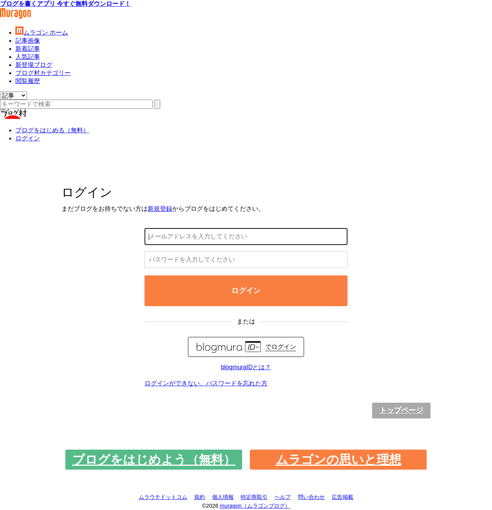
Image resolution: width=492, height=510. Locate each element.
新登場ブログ (33, 65)
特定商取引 (254, 497)
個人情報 (223, 497)
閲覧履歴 (27, 81)
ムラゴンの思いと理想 (338, 460)
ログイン (27, 138)
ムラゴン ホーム (41, 32)
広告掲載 (342, 497)
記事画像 (27, 40)
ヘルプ (282, 497)
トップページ (401, 410)
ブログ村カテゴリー (43, 73)
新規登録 (160, 208)
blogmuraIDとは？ (246, 367)
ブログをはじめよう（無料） (154, 460)
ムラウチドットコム (163, 497)
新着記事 (27, 48)
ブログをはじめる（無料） (52, 130)
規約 (199, 497)
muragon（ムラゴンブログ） (255, 506)
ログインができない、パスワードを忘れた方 (206, 383)
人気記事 (27, 56)
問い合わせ (311, 497)
